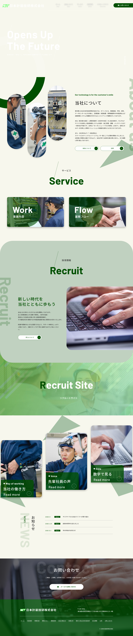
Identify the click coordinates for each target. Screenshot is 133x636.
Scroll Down (125, 60)
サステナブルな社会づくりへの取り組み (75, 517)
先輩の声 (70, 621)
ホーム (22, 621)
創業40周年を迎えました (71, 523)
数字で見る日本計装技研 (83, 621)
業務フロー (45, 621)
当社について (87, 148)
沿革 (112, 148)
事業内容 (37, 621)
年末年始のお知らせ (69, 530)
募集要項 (53, 621)
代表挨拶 (29, 621)
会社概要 (94, 621)
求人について (30, 337)
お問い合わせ (108, 621)
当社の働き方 (62, 621)
